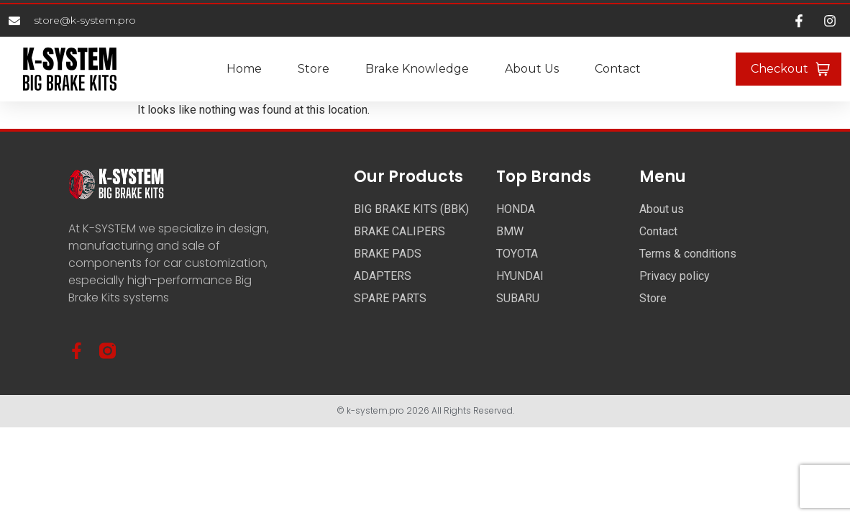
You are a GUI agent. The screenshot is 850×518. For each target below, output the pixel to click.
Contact (618, 69)
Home (244, 69)
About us (532, 69)
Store (313, 69)
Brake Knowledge (417, 69)
